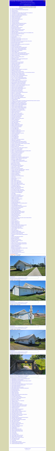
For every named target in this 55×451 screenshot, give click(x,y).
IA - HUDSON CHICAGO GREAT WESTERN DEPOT (18, 104)
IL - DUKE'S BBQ (12, 193)
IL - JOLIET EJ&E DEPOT (14, 204)
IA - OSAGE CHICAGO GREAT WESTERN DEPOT (18, 97)
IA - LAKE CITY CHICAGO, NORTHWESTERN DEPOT (18, 78)
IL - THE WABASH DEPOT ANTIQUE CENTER (17, 160)
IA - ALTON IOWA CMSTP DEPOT (15, 59)
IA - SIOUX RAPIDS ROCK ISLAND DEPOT (17, 71)
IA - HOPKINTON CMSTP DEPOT (15, 111)
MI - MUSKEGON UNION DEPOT (15, 422)
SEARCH (33, 2)
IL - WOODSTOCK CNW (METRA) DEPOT (16, 195)
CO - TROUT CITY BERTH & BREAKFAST (16, 8)
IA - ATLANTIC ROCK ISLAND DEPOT (16, 35)
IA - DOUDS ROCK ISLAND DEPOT (15, 126)
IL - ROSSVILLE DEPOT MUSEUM (15, 239)
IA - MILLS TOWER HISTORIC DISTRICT (16, 148)
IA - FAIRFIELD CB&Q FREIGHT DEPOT (16, 124)
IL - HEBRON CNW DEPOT (14, 197)
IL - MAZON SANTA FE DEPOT (15, 218)
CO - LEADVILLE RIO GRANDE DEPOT (16, 19)
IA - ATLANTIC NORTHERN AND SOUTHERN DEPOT (18, 47)
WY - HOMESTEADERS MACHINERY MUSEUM (17, 442)
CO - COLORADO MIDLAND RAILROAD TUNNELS (18, 23)
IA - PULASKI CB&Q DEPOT (14, 128)
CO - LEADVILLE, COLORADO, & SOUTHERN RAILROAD (19, 9)
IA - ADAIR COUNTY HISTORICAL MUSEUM (17, 139)
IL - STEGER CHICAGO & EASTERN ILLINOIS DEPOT (18, 243)
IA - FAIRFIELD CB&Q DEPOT (15, 123)
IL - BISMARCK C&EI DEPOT (14, 238)
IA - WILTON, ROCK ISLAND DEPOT (16, 116)
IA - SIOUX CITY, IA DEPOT (14, 34)
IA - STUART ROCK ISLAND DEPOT (15, 46)
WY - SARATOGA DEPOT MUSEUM (15, 441)
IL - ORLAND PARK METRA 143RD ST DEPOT (17, 211)
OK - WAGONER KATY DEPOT (15, 438)
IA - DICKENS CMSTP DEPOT (15, 68)
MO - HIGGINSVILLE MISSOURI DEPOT (16, 425)
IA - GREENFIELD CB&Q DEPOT (15, 140)
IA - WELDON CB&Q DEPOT (14, 134)
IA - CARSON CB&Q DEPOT (14, 51)
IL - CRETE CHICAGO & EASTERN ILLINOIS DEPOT (18, 242)
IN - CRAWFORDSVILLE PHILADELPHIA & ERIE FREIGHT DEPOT (20, 380)
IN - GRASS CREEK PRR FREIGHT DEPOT (17, 387)
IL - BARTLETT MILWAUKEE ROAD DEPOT (17, 187)
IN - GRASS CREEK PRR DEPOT (15, 386)
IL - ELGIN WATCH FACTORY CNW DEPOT (17, 189)
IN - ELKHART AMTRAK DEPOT (15, 395)
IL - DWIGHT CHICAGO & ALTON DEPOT (16, 168)
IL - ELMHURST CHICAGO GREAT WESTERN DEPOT (18, 158)
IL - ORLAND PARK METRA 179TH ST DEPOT (17, 212)
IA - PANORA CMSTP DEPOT (14, 45)
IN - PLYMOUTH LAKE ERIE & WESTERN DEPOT (18, 397)
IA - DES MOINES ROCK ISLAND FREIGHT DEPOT (18, 141)
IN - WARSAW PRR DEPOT (14, 392)
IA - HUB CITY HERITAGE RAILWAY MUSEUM (17, 29)
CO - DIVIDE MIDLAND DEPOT (15, 18)
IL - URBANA (12, 235)
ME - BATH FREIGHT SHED (14, 421)
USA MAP (29, 2)
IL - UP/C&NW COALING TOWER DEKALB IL (17, 170)
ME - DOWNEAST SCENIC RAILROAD (16, 415)
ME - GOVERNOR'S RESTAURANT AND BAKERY (18, 419)
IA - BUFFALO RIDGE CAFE (14, 146)
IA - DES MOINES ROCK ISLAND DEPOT (16, 42)
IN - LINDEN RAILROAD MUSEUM (15, 251)
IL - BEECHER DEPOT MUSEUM (15, 164)
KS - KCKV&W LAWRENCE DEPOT (15, 410)
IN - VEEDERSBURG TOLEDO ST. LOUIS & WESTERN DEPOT (20, 378)
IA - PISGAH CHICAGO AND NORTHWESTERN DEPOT (19, 54)
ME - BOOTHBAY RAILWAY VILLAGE (16, 413)
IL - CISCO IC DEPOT (13, 229)
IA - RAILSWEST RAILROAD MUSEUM (16, 27)
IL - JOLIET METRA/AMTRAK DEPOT (16, 205)
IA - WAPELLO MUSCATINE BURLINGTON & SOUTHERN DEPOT (20, 150)
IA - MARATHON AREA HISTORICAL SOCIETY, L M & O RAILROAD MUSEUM (22, 72)
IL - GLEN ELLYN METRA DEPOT (15, 172)
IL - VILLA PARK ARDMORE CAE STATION (16, 165)
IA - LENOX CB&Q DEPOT (14, 138)
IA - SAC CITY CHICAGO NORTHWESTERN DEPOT (18, 77)
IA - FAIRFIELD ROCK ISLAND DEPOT (16, 125)
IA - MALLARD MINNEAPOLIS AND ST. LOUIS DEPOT (18, 69)
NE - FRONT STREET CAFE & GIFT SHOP (16, 435)
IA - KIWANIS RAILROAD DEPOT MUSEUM (17, 33)
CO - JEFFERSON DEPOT (14, 11)
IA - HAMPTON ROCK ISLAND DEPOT (16, 90)
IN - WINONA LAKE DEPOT (14, 393)
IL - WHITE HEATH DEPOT (14, 230)
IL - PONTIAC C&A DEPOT (14, 220)
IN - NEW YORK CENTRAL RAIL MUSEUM (17, 250)
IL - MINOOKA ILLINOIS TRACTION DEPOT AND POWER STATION (20, 217)
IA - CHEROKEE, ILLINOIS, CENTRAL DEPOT (17, 73)
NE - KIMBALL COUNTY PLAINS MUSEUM (17, 437)
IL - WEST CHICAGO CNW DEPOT (15, 181)
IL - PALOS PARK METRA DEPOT (15, 208)
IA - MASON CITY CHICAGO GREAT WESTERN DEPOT (19, 92)
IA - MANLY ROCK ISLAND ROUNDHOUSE (17, 95)
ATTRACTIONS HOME (24, 2)
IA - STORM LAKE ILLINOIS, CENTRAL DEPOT (17, 74)
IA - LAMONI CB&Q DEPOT (14, 136)
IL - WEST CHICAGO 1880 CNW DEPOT (16, 183)
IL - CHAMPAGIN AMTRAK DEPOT (15, 231)
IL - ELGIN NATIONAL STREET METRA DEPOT (17, 190)
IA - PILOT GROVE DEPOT (14, 120)
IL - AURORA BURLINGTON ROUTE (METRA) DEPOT (18, 203)
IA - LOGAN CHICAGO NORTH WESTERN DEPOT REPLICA (19, 53)
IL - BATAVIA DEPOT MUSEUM (15, 163)
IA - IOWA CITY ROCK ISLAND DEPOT (16, 113)
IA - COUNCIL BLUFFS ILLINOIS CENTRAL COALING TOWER (20, 143)
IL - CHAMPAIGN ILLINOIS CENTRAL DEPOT (17, 232)
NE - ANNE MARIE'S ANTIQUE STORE (16, 436)
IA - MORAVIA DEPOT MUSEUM (15, 28)
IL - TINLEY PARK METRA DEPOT (15, 213)
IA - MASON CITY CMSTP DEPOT (15, 93)
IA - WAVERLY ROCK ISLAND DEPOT (16, 149)
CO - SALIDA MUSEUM (14, 10)
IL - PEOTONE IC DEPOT (14, 241)
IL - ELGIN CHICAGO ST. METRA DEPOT (16, 191)
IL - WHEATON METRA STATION (15, 174)
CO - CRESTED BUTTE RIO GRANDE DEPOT (17, 24)
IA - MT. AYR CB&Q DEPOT (14, 137)
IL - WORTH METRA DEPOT (14, 209)
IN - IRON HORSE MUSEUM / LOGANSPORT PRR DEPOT (19, 388)
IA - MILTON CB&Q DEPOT (14, 127)
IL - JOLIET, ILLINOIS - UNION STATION (16, 166)
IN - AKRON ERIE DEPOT (14, 391)
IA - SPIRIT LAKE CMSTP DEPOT (15, 66)
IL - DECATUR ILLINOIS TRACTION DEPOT (17, 226)
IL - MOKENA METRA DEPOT (14, 214)
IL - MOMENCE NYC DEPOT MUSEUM (16, 240)
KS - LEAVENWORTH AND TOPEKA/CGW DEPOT (18, 411)
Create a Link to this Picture (15, 303)
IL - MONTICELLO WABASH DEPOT (16, 159)
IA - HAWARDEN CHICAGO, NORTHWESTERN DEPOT (19, 58)
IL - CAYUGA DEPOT (13, 219)
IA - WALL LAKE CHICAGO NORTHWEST (16, 76)
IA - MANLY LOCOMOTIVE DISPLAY (16, 94)
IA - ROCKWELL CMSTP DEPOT (15, 79)
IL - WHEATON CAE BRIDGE (14, 173)
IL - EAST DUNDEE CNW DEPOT (15, 194)
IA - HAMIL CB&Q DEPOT (14, 122)
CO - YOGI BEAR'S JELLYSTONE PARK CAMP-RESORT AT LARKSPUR (21, 12)
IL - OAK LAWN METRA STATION (15, 210)
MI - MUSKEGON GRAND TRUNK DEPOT (16, 423)
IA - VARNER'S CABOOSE (14, 31)
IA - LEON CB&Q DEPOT (14, 135)
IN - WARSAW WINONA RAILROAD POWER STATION (18, 394)
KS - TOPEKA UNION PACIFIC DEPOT (16, 403)
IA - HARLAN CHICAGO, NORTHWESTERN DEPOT (18, 49)
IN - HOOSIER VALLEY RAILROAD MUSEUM (17, 252)
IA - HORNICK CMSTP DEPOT (15, 55)
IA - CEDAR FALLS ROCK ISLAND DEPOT (16, 30)
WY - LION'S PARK (13, 440)
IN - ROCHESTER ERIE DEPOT (15, 390)
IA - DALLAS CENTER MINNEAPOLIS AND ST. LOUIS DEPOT (19, 44)
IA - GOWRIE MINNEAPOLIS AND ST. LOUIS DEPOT (18, 80)
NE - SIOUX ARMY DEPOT (14, 434)
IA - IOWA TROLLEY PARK (14, 26)
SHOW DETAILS (18, 254)
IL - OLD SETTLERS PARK (14, 216)
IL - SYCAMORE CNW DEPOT (15, 185)
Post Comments (23, 303)
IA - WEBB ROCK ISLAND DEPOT (15, 70)
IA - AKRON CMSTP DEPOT (14, 57)
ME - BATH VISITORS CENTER (15, 420)
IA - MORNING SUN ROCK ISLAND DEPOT (17, 118)
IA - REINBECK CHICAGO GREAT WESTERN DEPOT (18, 103)
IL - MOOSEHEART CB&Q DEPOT (15, 186)
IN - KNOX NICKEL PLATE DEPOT (15, 398)
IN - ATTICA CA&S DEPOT (14, 253)
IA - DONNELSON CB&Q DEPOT (15, 121)
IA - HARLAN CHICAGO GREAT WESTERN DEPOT (18, 48)
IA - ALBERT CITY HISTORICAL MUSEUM (16, 25)
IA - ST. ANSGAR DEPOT (14, 99)
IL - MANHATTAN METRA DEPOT (15, 215)
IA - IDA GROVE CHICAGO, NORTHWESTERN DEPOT (18, 75)
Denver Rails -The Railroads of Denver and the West (21, 1)
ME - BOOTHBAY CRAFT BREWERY (16, 418)
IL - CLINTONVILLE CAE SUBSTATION (16, 192)
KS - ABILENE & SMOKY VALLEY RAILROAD (17, 400)
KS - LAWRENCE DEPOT (14, 401)
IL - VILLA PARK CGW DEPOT (15, 162)
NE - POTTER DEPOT (13, 433)
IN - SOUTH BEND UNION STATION (15, 396)
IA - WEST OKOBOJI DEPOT (14, 65)
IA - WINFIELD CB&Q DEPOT (14, 119)
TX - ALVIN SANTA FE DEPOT (14, 439)
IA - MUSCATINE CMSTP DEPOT (15, 117)
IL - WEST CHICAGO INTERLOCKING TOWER (17, 184)
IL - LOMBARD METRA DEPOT (15, 171)
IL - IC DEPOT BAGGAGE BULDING (16, 227)
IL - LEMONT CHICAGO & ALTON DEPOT (16, 207)
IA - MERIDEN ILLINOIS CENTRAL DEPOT (17, 145)
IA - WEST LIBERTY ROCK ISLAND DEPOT (17, 114)
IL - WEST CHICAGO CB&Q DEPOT (15, 182)
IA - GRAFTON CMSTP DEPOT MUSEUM (16, 96)
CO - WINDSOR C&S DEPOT (14, 22)
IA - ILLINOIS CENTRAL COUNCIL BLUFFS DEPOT (18, 52)
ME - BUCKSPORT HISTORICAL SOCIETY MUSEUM (18, 414)
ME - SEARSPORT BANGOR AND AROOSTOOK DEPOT (19, 417)
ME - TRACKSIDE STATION (14, 416)
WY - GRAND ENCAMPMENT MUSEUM (16, 443)
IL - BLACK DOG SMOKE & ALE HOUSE (16, 233)
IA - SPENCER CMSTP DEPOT (15, 67)
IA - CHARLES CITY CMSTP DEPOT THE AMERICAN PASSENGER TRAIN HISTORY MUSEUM (25, 100)
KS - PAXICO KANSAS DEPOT (15, 402)
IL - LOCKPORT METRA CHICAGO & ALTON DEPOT (18, 206)
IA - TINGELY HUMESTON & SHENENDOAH (17, 151)
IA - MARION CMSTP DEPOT (14, 112)
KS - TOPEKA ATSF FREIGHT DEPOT (16, 412)
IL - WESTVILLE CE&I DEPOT (14, 237)
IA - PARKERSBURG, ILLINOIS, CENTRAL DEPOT (18, 102)
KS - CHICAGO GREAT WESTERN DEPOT (16, 409)
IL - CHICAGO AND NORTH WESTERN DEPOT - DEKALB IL (19, 169)
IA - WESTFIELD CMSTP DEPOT (15, 144)
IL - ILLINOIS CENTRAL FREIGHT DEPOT (16, 228)
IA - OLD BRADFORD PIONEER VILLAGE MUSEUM (18, 101)
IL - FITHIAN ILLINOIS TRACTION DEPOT (16, 236)
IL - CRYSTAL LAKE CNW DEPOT (15, 188)
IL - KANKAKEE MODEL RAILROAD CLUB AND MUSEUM (19, 157)
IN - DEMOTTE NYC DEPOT (14, 399)
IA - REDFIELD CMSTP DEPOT (15, 43)
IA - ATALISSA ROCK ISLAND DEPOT (16, 115)
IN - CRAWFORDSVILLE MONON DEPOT (16, 379)
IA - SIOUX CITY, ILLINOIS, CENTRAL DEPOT (17, 56)
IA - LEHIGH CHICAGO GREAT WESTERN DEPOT (18, 81)
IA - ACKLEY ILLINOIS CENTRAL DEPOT (16, 89)
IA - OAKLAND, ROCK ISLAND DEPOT (16, 50)
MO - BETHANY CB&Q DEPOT (15, 424)
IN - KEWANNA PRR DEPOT (14, 389)
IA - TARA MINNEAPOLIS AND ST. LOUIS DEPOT (18, 82)
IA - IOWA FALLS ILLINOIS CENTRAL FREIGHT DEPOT (18, 147)
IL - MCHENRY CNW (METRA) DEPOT (16, 196)
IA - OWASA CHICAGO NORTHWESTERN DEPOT (18, 88)
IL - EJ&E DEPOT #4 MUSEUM (15, 167)
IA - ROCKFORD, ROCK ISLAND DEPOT (16, 91)
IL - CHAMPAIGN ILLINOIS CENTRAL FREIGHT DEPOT (19, 234)
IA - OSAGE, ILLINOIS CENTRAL (15, 98)
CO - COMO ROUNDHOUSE (14, 20)
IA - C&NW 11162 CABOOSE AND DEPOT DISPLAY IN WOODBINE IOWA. (21, 32)
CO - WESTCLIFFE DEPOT (14, 21)
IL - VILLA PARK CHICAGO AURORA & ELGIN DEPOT (18, 161)
